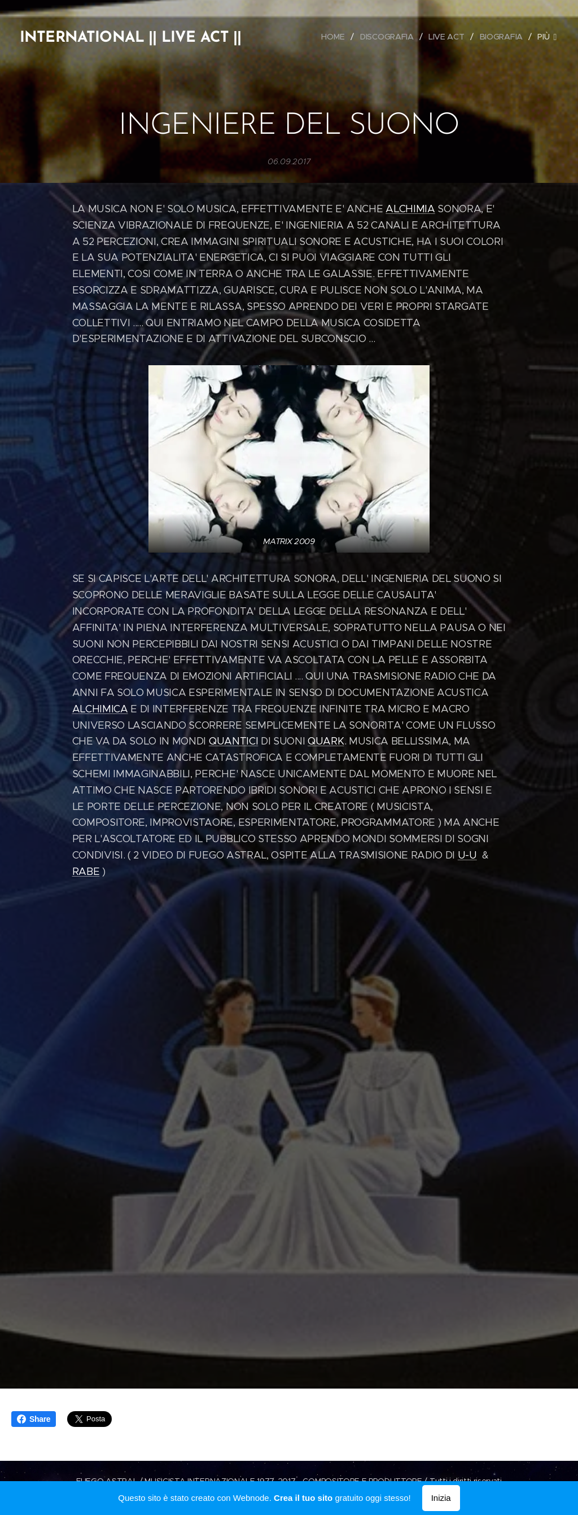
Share (33, 1419)
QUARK (326, 741)
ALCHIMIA (410, 209)
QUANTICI (233, 741)
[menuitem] (336, 37)
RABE (86, 871)
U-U (467, 855)
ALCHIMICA (100, 709)
